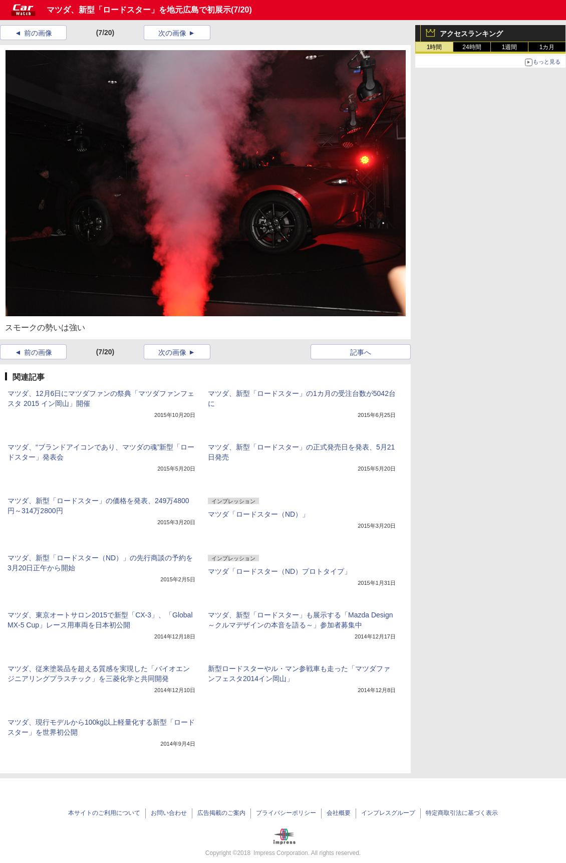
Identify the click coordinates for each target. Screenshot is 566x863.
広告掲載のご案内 (221, 812)
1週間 (509, 47)
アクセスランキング (471, 34)
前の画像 (38, 33)
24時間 (471, 47)
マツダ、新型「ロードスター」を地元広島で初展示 (139, 10)
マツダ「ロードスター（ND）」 (258, 514)
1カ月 (547, 47)
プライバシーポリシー (286, 812)
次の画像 (172, 33)
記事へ (360, 352)
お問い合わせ (169, 812)
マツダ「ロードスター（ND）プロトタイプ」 (279, 571)
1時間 (434, 47)
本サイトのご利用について (104, 812)
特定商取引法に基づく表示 (462, 812)
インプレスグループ (388, 812)
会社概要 (339, 812)
